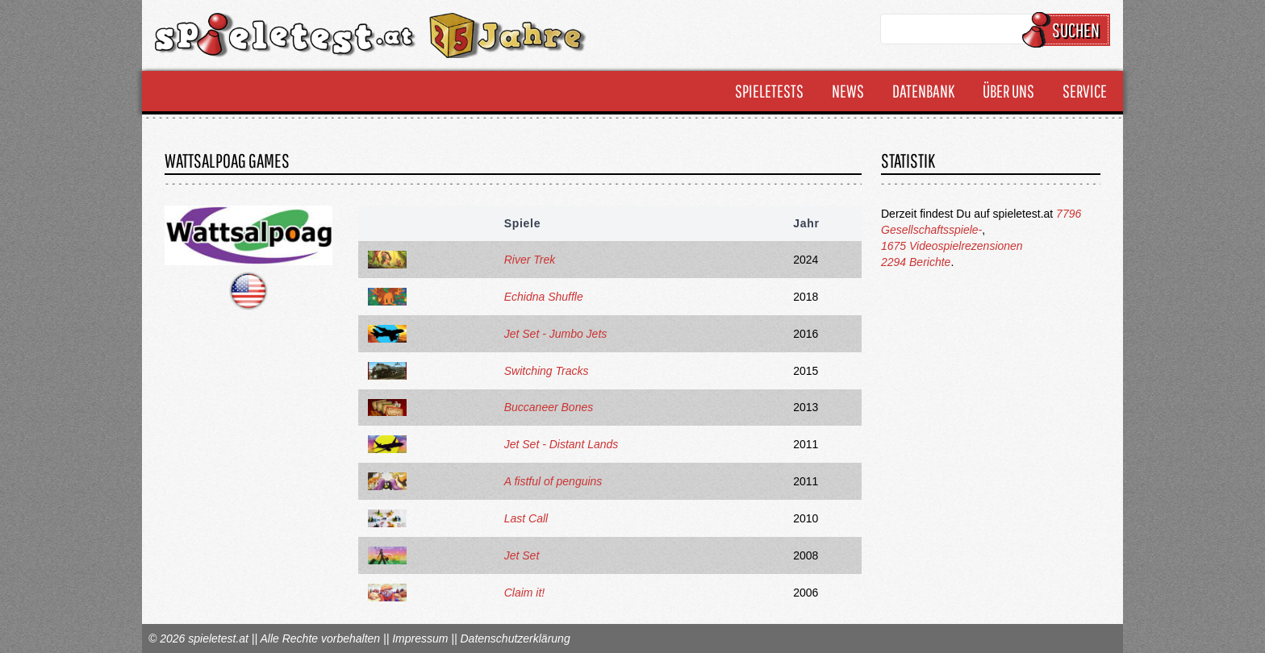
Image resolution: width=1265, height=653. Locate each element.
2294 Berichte (915, 262)
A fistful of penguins (553, 481)
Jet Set (522, 555)
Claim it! (524, 592)
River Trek (530, 259)
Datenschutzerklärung (515, 638)
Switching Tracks (546, 370)
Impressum (420, 638)
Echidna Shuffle (543, 296)
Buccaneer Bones (549, 407)
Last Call (526, 518)
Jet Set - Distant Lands (561, 444)
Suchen (1068, 29)
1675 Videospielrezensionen (952, 245)
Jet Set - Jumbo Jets (555, 333)
